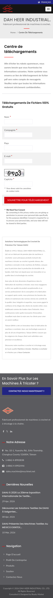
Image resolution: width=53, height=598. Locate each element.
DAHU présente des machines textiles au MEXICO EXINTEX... (25, 525)
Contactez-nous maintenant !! (26, 391)
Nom (7, 116)
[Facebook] (3, 431)
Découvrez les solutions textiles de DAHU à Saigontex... (25, 509)
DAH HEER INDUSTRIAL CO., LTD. (35, 588)
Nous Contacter (24, 352)
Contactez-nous (14, 577)
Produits (10, 565)
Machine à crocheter (39, 349)
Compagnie (10, 129)
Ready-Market (38, 594)
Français (46, 2)
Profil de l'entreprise (16, 560)
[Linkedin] (11, 431)
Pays (6, 143)
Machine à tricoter (24, 349)
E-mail (8, 156)
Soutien (10, 571)
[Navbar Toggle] (48, 9)
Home (13, 32)
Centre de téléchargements (31, 32)
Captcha (9, 179)
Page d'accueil (13, 554)
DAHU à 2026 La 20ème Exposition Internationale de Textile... (21, 494)
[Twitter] (7, 431)
